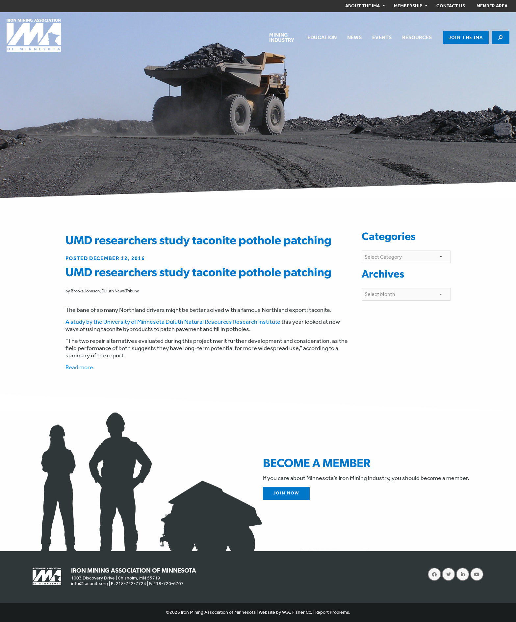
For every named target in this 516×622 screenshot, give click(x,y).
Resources (417, 37)
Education (322, 37)
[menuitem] (364, 6)
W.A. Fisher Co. (297, 612)
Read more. (80, 367)
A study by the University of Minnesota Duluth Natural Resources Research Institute (172, 321)
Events (382, 37)
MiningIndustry (281, 37)
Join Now (286, 493)
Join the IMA (466, 37)
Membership (408, 6)
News (354, 37)
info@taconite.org (89, 583)
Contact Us (450, 6)
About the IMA (362, 6)
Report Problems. (332, 612)
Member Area (492, 6)
